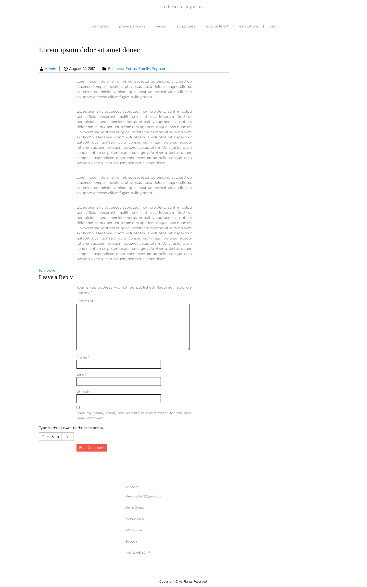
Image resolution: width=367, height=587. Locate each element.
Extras (131, 69)
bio (272, 26)
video (161, 26)
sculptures (186, 26)
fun (42, 270)
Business (116, 69)
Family (144, 69)
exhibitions (249, 26)
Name (82, 357)
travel (51, 270)
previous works (132, 26)
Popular (158, 69)
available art (217, 26)
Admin (50, 69)
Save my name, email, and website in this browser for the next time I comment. (134, 415)
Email (82, 374)
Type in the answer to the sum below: (71, 428)
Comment (86, 301)
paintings (100, 26)
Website (83, 392)
